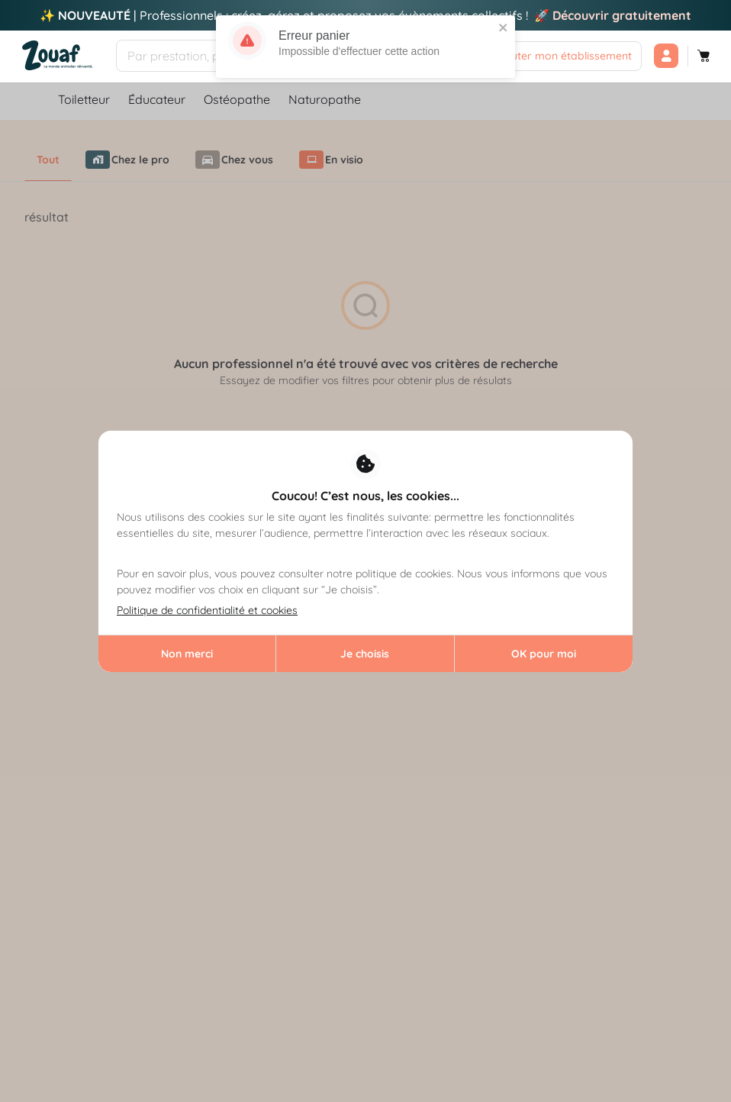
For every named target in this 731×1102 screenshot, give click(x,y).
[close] (503, 25)
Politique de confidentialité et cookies (207, 610)
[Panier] (703, 56)
